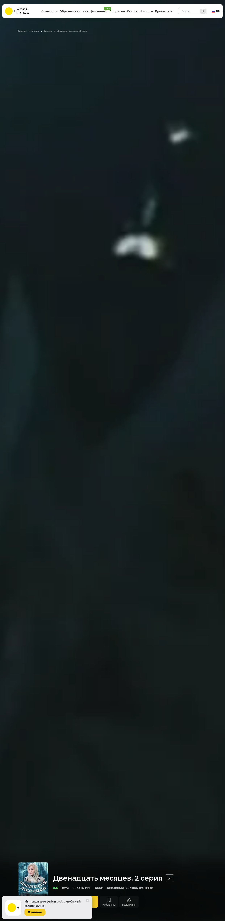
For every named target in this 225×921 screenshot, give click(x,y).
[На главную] (19, 11)
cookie (61, 901)
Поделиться (129, 904)
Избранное (109, 904)
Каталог (47, 11)
